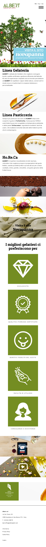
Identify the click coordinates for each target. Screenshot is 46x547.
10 (34, 63)
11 (37, 63)
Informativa (5, 528)
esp (42, 3)
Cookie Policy (5, 534)
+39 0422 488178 (8, 520)
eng (39, 3)
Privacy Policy (6, 531)
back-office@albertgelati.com (10, 523)
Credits (4, 540)
